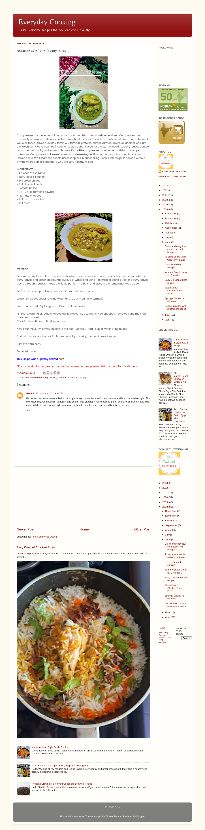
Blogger (140, 816)
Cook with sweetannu (174, 171)
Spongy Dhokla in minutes (174, 300)
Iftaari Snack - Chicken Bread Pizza (174, 290)
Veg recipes (162, 641)
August (169, 232)
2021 (165, 195)
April (168, 319)
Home (84, 529)
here (61, 359)
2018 (165, 209)
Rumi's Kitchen (127, 366)
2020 (165, 200)
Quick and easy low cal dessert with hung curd (175, 249)
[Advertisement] (83, 496)
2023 (165, 185)
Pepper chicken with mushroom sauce (176, 307)
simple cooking (78, 377)
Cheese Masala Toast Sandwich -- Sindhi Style (180, 377)
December (171, 213)
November (171, 218)
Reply (28, 410)
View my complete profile (172, 176)
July (167, 237)
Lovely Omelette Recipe (173, 266)
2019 (165, 204)
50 (166, 97)
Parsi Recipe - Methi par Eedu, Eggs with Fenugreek (59, 765)
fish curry (64, 377)
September (171, 227)
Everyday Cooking (47, 22)
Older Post (142, 529)
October (170, 223)
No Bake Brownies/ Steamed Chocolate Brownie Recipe (61, 783)
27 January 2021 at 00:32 (49, 393)
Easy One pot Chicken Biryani (37, 547)
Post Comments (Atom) (44, 536)
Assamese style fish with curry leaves (175, 258)
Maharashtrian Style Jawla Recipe (49, 747)
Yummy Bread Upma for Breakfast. (176, 274)
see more (126, 405)
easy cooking (50, 377)
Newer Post (25, 529)
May (167, 314)
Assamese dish (33, 377)
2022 (165, 190)
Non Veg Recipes (163, 634)
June (168, 242)
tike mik (30, 393)
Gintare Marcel (113, 816)
